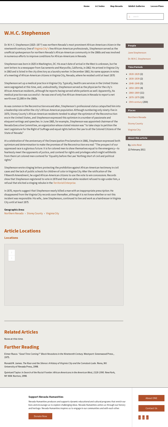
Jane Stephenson (137, 52)
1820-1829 (134, 74)
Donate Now (40, 416)
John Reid (136, 144)
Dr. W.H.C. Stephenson (139, 58)
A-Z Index (100, 6)
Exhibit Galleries (136, 6)
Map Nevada (116, 6)
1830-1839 (134, 78)
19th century (135, 101)
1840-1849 (134, 83)
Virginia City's (41, 48)
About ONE (151, 398)
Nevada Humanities (11, 407)
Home (87, 6)
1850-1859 (134, 87)
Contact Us (151, 408)
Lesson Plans (157, 6)
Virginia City (52, 213)
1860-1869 (134, 92)
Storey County (35, 213)
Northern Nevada (13, 213)
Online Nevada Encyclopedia (18, 12)
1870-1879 (134, 97)
